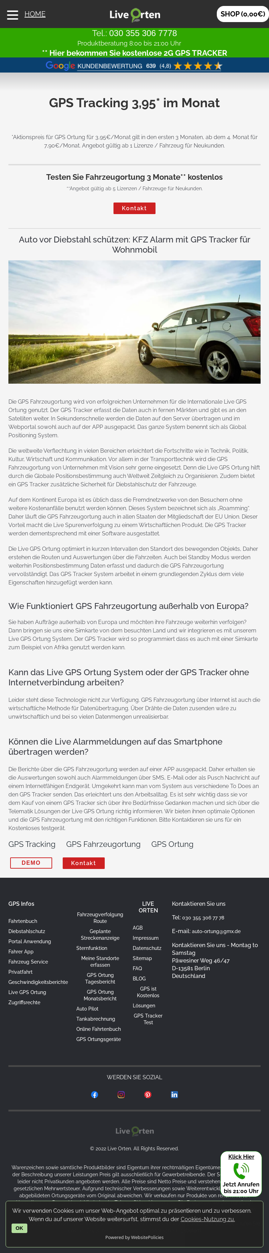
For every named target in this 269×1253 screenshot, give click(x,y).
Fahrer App (21, 951)
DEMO (31, 863)
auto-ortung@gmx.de (216, 931)
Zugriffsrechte (24, 1002)
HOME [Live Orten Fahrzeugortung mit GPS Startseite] (30, 14)
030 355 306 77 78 (203, 917)
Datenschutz (147, 948)
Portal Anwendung (29, 941)
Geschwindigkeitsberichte (38, 982)
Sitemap (142, 958)
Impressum (146, 938)
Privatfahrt (20, 972)
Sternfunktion (91, 948)
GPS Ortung (172, 844)
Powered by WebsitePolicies (134, 1237)
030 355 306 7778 (143, 33)
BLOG (139, 978)
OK (19, 1228)
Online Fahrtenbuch (98, 1029)
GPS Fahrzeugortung (103, 844)
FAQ (137, 968)
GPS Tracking (32, 844)
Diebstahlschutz (26, 931)
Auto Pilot (87, 1009)
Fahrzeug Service (28, 962)
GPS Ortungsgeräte (98, 1039)
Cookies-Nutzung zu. (208, 1219)
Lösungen (144, 1005)
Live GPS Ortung (27, 992)
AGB (138, 928)
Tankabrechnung (95, 1019)
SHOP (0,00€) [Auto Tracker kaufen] (243, 14)
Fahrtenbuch (22, 921)
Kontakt (134, 208)
